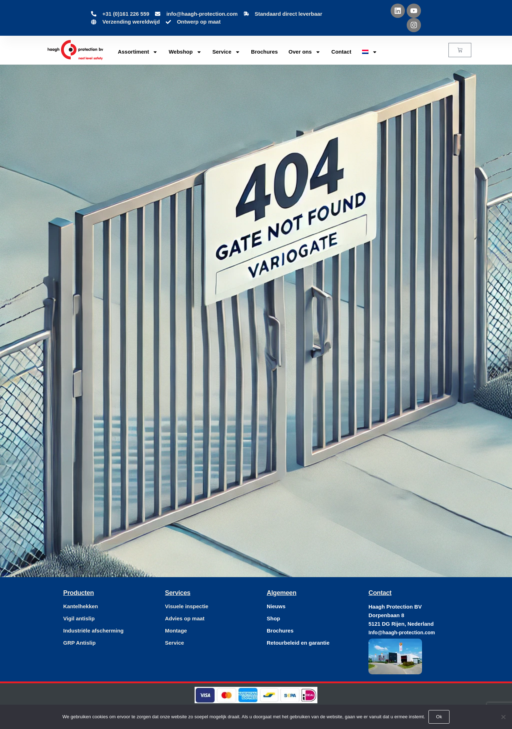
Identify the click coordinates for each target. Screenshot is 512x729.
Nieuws (276, 606)
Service (226, 52)
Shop (273, 618)
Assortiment (138, 52)
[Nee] (503, 716)
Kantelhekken (80, 606)
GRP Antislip (79, 643)
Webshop (185, 52)
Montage (176, 631)
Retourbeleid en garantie (298, 643)
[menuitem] (370, 52)
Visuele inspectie (186, 606)
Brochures (264, 52)
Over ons (304, 52)
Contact (341, 52)
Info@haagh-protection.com (401, 632)
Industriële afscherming (93, 631)
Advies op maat (185, 618)
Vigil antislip (79, 618)
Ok (439, 716)
